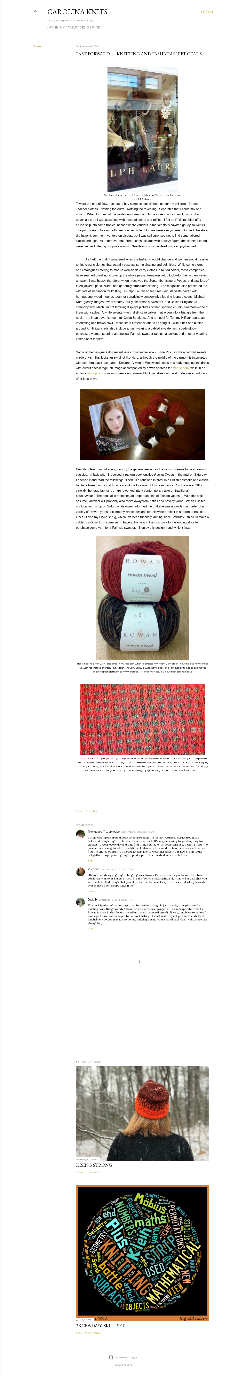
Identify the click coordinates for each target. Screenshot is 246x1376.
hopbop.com (95, 373)
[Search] (207, 11)
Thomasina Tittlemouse (104, 831)
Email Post (91, 811)
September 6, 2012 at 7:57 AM (118, 869)
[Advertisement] (142, 1023)
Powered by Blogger (123, 1357)
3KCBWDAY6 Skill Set (100, 1326)
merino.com (180, 368)
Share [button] (37, 46)
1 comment (91, 1172)
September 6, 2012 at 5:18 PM (115, 899)
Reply (91, 861)
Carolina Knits (77, 11)
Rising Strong (94, 1165)
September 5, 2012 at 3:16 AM (137, 831)
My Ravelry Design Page (79, 27)
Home (52, 27)
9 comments (92, 1332)
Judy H (92, 899)
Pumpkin (94, 869)
